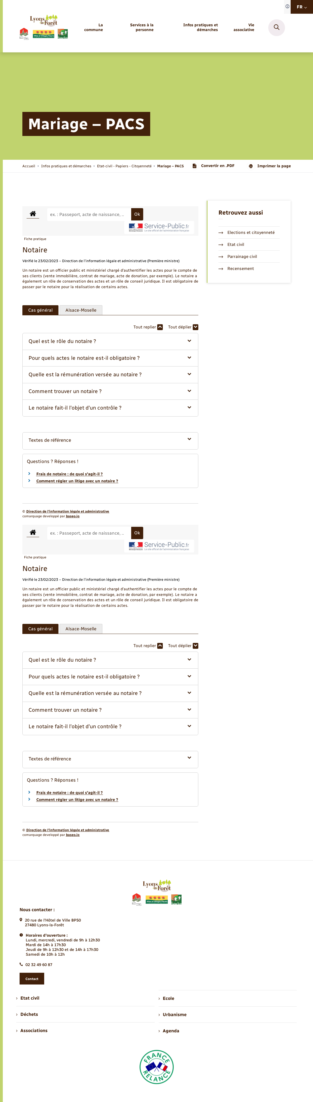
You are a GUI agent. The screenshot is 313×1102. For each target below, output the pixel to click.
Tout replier (148, 327)
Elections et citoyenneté (246, 232)
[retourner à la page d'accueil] (43, 27)
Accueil (28, 166)
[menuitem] (91, 28)
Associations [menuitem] (32, 1030)
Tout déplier (183, 327)
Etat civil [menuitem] (27, 998)
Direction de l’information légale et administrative (67, 511)
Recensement (236, 268)
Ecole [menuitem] (166, 998)
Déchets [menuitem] (27, 1014)
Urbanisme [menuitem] (173, 1014)
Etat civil (231, 244)
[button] (110, 341)
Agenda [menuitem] (169, 1030)
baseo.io (72, 516)
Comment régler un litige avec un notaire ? (77, 481)
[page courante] (170, 166)
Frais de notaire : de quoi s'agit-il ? (69, 474)
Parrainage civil (237, 256)
